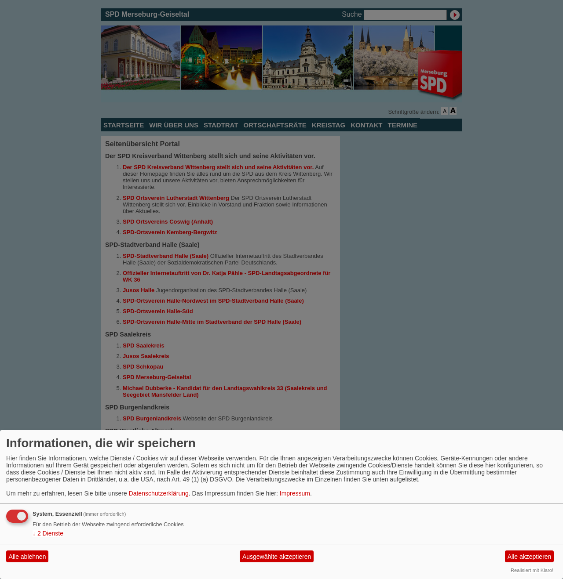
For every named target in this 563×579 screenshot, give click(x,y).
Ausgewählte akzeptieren (276, 556)
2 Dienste (48, 533)
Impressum (295, 493)
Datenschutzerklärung (159, 493)
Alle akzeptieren (530, 556)
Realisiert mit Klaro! (532, 570)
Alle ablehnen (27, 556)
